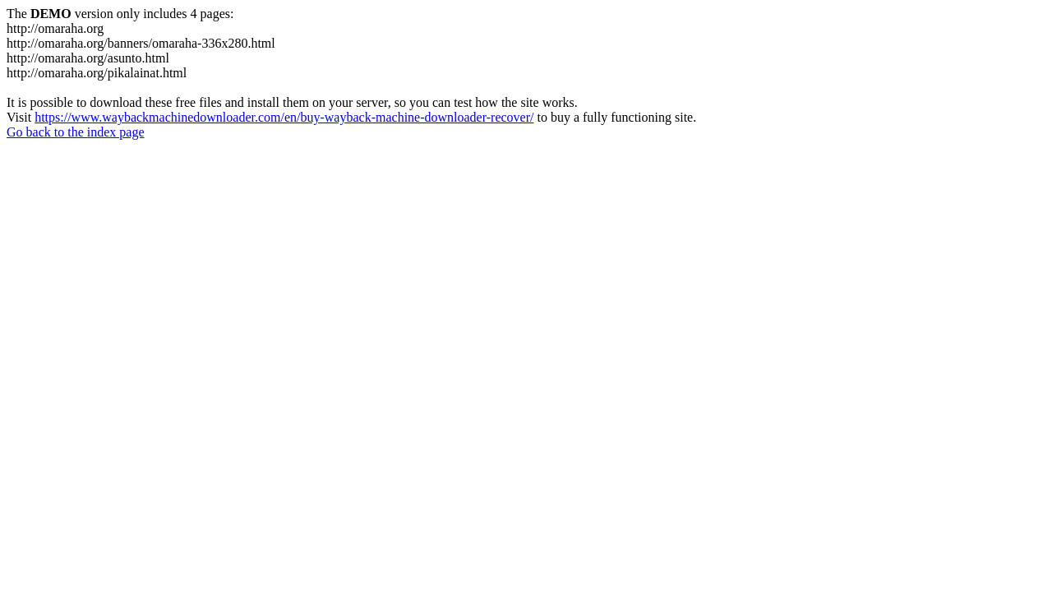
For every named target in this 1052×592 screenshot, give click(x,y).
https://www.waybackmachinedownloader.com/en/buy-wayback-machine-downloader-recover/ (284, 117)
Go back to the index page (76, 132)
